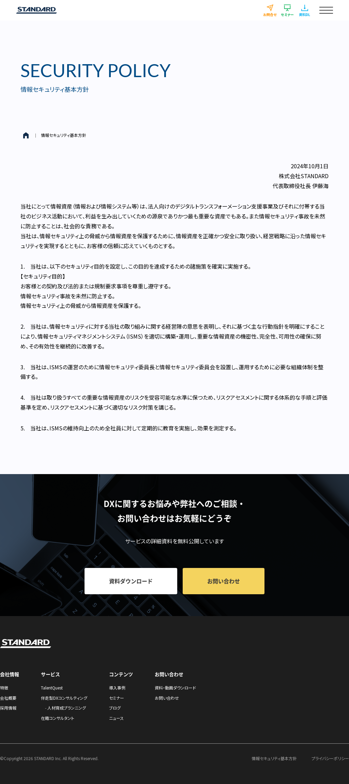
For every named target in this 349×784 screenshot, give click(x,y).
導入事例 (117, 687)
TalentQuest (52, 687)
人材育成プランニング (66, 708)
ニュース (116, 718)
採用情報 (8, 708)
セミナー (116, 698)
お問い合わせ (167, 698)
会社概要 (8, 698)
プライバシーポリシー (330, 758)
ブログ (115, 708)
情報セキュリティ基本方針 (63, 135)
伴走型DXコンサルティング (64, 698)
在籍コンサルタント (57, 718)
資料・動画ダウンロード (175, 687)
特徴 (4, 687)
